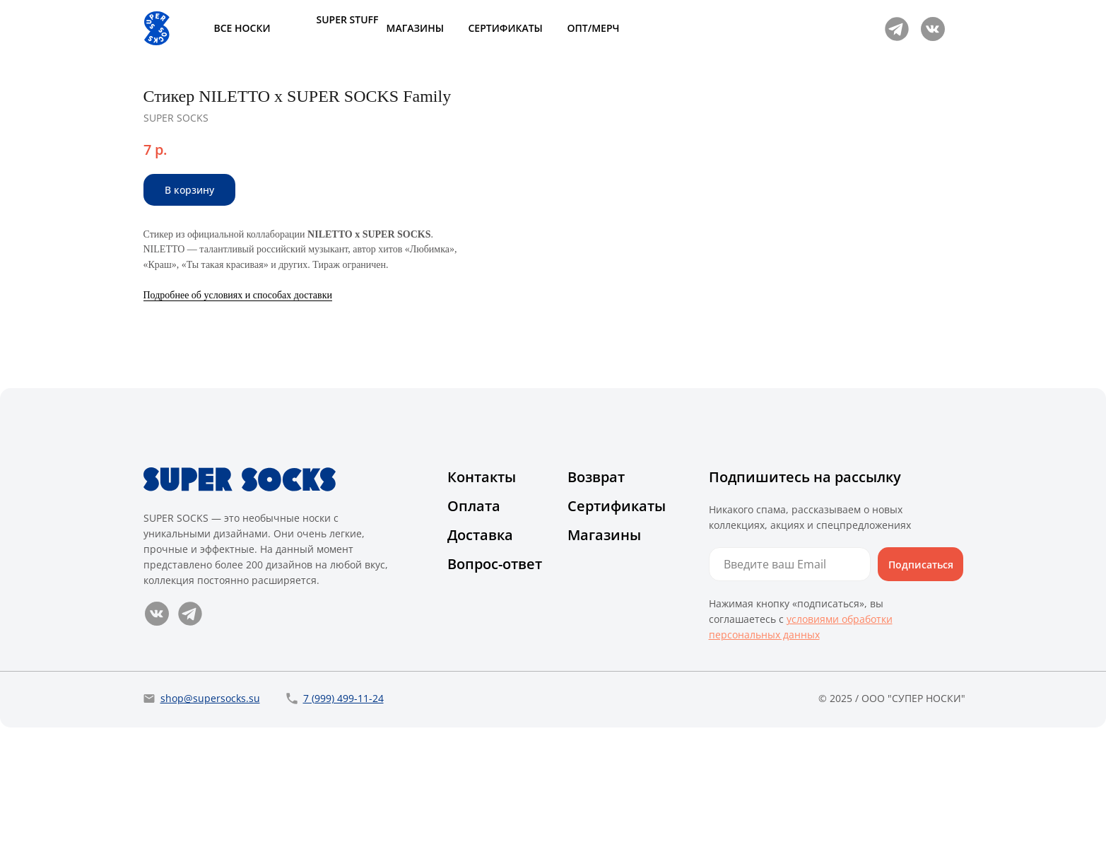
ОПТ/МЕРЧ (593, 28)
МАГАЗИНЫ (415, 28)
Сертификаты (616, 637)
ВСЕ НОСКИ (242, 28)
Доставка (480, 666)
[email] (790, 696)
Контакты (481, 608)
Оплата (473, 637)
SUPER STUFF (348, 19)
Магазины (604, 666)
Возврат (596, 608)
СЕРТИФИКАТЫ (506, 28)
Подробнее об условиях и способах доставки (732, 295)
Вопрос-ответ (494, 695)
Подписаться (920, 696)
